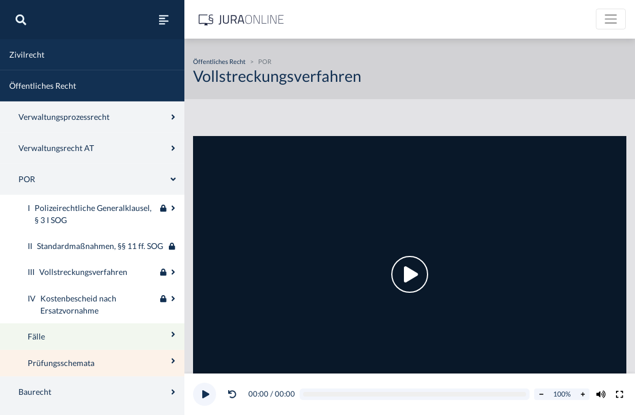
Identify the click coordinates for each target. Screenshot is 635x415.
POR (264, 61)
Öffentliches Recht (219, 61)
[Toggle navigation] (611, 19)
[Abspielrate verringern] (541, 394)
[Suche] (20, 19)
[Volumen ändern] (601, 394)
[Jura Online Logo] (241, 19)
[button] (234, 394)
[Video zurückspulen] (232, 394)
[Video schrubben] (415, 394)
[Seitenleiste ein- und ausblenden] (163, 19)
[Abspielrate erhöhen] (582, 394)
